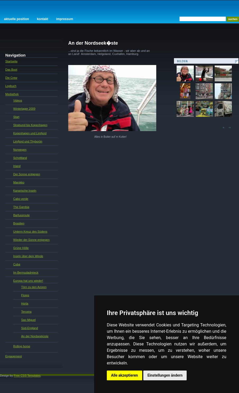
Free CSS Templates (27, 375)
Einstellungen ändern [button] (165, 375)
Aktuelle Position (16, 19)
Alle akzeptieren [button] (124, 375)
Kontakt (42, 19)
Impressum (64, 19)
